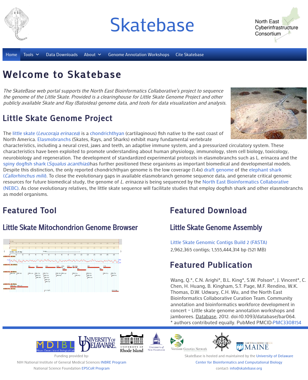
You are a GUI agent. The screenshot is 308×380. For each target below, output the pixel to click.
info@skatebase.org (246, 367)
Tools (28, 54)
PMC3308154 (287, 322)
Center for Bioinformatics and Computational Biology (239, 361)
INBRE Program (113, 361)
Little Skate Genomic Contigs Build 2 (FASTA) (218, 242)
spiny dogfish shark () (46, 163)
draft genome (219, 169)
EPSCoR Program (96, 367)
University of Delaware (274, 355)
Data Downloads (62, 54)
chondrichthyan (107, 133)
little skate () (46, 133)
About (89, 54)
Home (11, 54)
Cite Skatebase (190, 54)
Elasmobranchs (54, 139)
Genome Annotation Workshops (138, 54)
